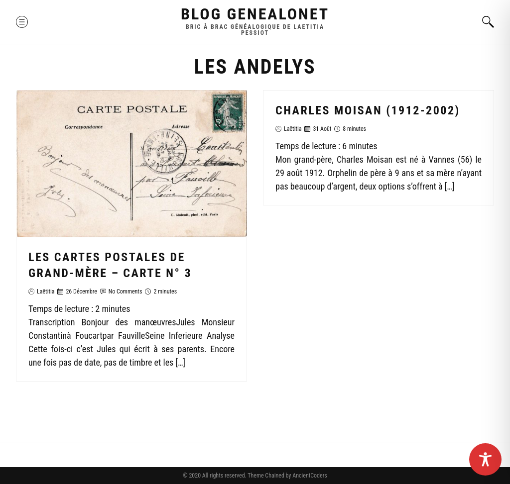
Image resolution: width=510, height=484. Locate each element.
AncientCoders (309, 475)
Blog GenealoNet (255, 14)
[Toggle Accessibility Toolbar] (485, 459)
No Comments (125, 291)
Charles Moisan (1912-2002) (367, 110)
